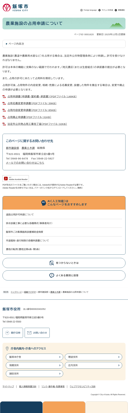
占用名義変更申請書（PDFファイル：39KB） (32, 103)
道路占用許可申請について (20, 214)
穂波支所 (73, 357)
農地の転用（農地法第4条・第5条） (23, 249)
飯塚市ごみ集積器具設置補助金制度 (24, 232)
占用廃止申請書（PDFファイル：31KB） (29, 117)
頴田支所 (14, 373)
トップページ (16, 292)
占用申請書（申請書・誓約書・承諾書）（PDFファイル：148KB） (42, 96)
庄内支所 (73, 365)
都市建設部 (12, 148)
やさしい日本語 (107, 10)
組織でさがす (30, 292)
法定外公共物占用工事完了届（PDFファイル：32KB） (37, 124)
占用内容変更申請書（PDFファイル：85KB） (32, 110)
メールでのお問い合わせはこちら (25, 162)
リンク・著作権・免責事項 (53, 386)
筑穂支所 (14, 365)
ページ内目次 (16, 43)
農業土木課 (55, 292)
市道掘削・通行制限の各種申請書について (27, 240)
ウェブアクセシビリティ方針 (83, 386)
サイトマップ (8, 386)
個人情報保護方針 (27, 386)
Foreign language (90, 10)
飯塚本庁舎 (15, 357)
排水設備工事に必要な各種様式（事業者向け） (29, 223)
